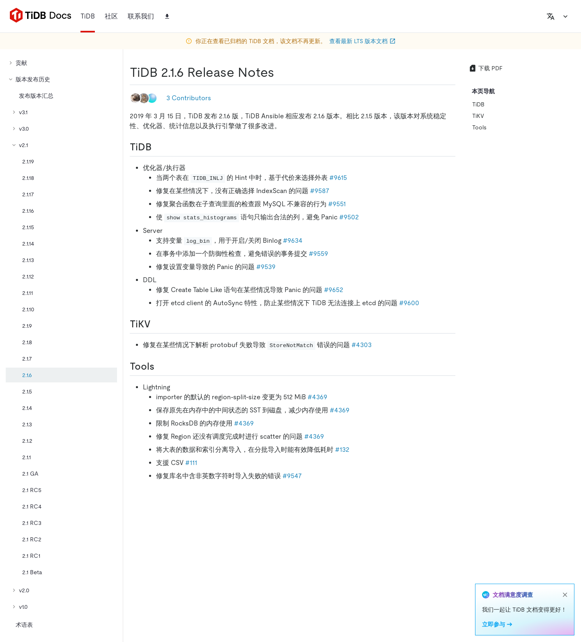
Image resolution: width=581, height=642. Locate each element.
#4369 (317, 397)
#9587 (319, 191)
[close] (565, 595)
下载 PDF (485, 68)
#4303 (361, 345)
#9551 (337, 204)
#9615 (338, 178)
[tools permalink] (161, 366)
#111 (191, 463)
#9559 (318, 254)
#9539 (266, 267)
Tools (479, 127)
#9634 (293, 240)
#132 (342, 449)
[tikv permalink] (157, 324)
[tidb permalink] (158, 147)
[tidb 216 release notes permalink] (281, 72)
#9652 (333, 290)
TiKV (478, 116)
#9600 (409, 303)
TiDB (478, 104)
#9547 (292, 476)
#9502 (349, 217)
